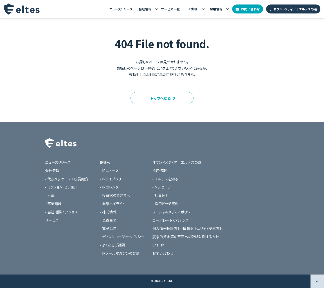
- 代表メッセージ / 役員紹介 (66, 179)
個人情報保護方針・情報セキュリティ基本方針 (187, 228)
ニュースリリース (121, 9)
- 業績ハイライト (112, 203)
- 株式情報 (108, 212)
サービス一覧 (170, 9)
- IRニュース (109, 170)
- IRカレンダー (111, 187)
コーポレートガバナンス (170, 220)
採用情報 (216, 9)
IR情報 (192, 9)
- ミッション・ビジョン (61, 187)
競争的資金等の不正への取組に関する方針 (185, 236)
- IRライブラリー (112, 179)
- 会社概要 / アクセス (61, 212)
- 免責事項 (108, 220)
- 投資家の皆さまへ (115, 195)
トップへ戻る (161, 98)
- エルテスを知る (165, 179)
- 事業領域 (53, 203)
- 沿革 (49, 195)
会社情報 (145, 9)
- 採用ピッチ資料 (165, 203)
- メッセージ (161, 187)
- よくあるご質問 (112, 245)
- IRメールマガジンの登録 (120, 253)
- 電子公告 (108, 228)
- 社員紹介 (160, 195)
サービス (51, 220)
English (158, 245)
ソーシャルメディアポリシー (173, 212)
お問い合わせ (250, 9)
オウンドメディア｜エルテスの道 (295, 9)
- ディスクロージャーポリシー (122, 236)
